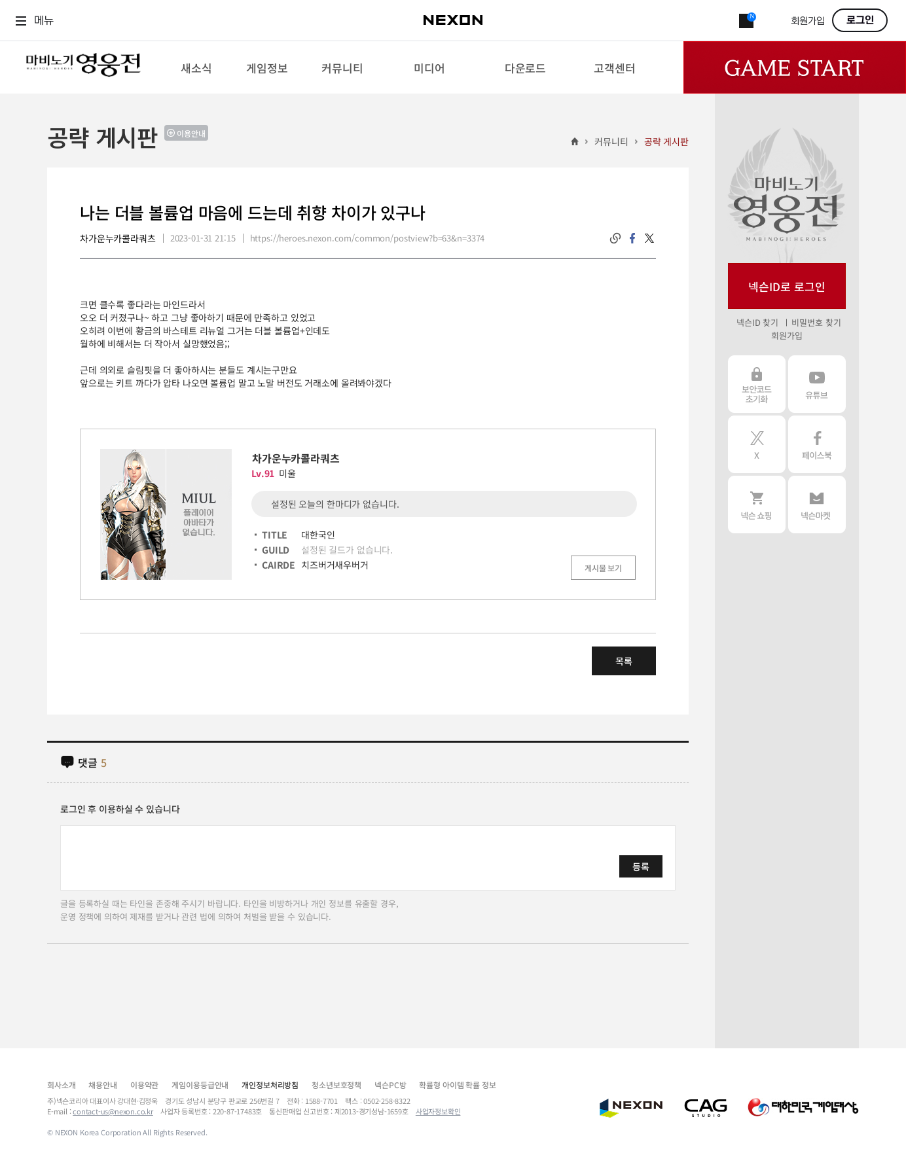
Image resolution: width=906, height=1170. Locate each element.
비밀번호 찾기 (816, 322)
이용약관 (144, 1084)
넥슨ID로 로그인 (786, 286)
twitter (649, 238)
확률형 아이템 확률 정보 (457, 1084)
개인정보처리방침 (270, 1084)
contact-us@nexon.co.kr (113, 1111)
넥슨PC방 (390, 1084)
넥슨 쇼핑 (757, 504)
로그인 (860, 20)
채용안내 (102, 1084)
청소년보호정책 (336, 1084)
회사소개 (61, 1084)
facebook (632, 238)
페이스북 (817, 444)
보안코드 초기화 (757, 384)
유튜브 (817, 384)
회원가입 (808, 21)
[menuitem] (196, 67)
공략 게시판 (666, 141)
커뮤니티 (611, 141)
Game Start (794, 67)
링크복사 (615, 238)
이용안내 (191, 133)
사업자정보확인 (438, 1111)
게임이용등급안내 (200, 1084)
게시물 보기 (603, 567)
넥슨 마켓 (817, 504)
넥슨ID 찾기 (757, 322)
